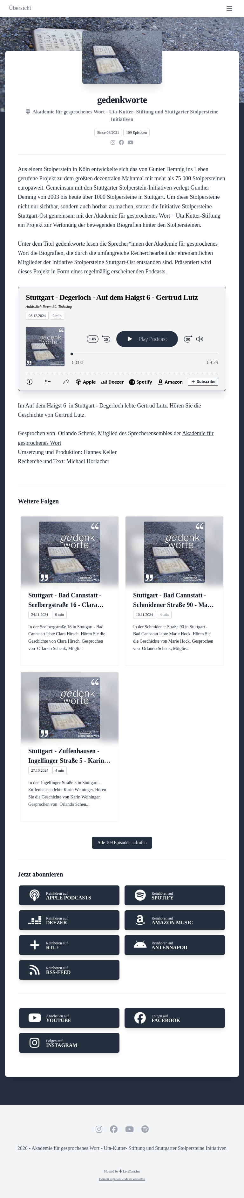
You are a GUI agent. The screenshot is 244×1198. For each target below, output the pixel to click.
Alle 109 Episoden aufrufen (121, 842)
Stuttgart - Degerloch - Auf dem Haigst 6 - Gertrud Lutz (112, 297)
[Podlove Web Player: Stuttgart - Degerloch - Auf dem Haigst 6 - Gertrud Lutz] (122, 355)
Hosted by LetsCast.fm (122, 1171)
